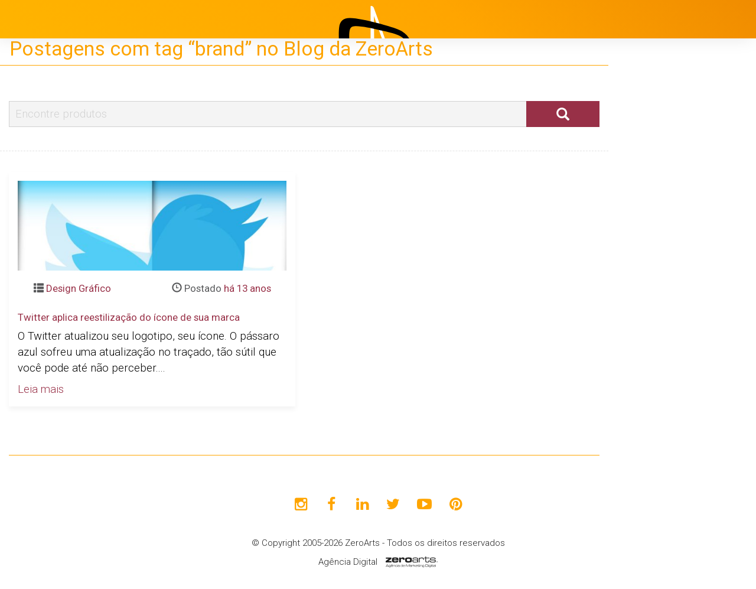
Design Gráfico (78, 288)
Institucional (661, 209)
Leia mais (41, 389)
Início (645, 180)
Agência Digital (347, 562)
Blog (643, 268)
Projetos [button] (644, 239)
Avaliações (658, 327)
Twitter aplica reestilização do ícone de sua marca (129, 317)
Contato (651, 357)
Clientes (651, 298)
